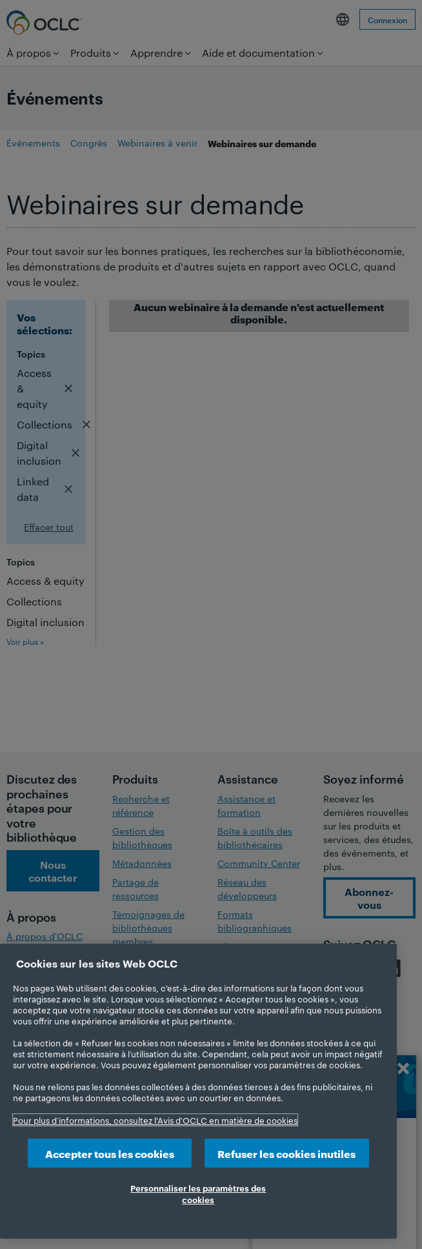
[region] (198, 1091)
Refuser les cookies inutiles (286, 1153)
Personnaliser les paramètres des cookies (198, 1193)
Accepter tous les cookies (109, 1153)
